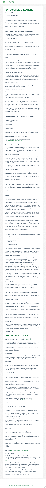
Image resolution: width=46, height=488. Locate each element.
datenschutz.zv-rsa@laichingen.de (15, 140)
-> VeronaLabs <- (27, 339)
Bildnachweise (34, 485)
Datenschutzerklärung (17, 485)
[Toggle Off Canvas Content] (42, 2)
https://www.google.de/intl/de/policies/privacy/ (19, 450)
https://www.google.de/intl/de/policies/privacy (30, 399)
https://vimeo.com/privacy (26, 425)
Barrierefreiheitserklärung (26, 485)
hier (6, 460)
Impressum (11, 485)
